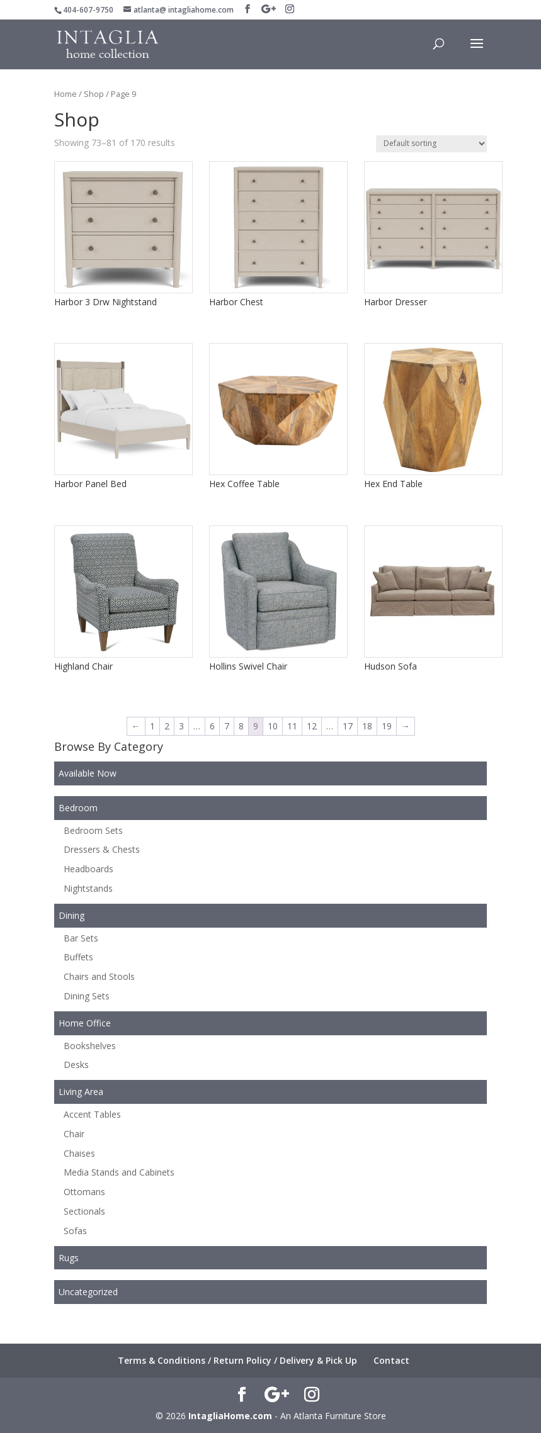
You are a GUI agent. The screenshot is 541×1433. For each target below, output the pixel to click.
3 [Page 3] (181, 726)
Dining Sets (87, 996)
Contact (391, 1360)
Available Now (88, 773)
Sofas (75, 1231)
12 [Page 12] (312, 726)
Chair (74, 1134)
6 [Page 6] (212, 726)
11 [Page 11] (292, 726)
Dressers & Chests (102, 849)
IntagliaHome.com (230, 1416)
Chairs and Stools (99, 976)
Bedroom (78, 808)
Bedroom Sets (93, 830)
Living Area (81, 1092)
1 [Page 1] (152, 726)
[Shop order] (431, 143)
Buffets (78, 957)
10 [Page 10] (273, 726)
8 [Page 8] (241, 726)
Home (65, 93)
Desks (76, 1065)
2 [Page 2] (166, 726)
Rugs (69, 1258)
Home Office (85, 1023)
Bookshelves (90, 1046)
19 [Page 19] (387, 726)
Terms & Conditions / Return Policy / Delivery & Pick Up (237, 1360)
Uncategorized (88, 1292)
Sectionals (84, 1211)
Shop (94, 93)
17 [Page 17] (348, 726)
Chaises (79, 1153)
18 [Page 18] (367, 726)
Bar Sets (81, 938)
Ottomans (84, 1192)
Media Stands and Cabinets (119, 1172)
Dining (71, 915)
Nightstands (88, 888)
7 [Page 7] (226, 726)
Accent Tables (92, 1114)
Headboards (88, 869)
